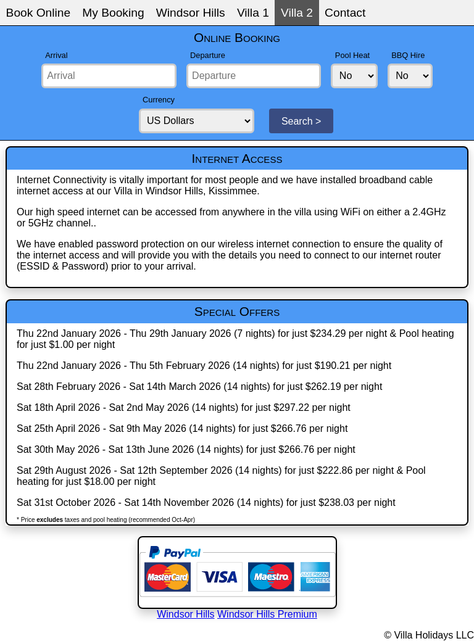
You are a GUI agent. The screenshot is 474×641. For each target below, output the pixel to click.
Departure (207, 55)
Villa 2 (297, 12)
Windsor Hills (190, 12)
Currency (159, 99)
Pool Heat (352, 55)
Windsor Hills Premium (267, 614)
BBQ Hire (408, 55)
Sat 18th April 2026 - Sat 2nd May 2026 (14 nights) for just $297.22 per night (184, 407)
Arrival (56, 55)
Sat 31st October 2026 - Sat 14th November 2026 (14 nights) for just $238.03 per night (206, 502)
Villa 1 (253, 12)
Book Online (38, 12)
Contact (345, 12)
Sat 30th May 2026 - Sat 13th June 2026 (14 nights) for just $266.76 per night (186, 449)
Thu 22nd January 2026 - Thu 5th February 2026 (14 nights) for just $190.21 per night (204, 365)
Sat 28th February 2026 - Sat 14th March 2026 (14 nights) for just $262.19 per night (199, 386)
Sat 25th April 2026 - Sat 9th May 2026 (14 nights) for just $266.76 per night (182, 428)
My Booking (113, 12)
